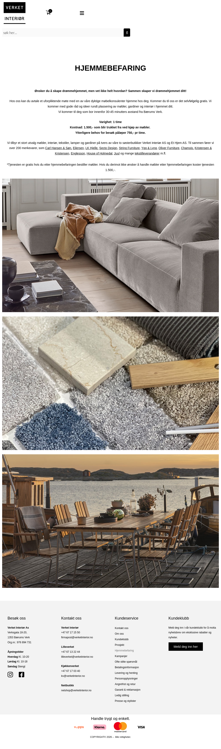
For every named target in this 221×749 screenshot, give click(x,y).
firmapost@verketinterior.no (77, 637)
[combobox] (62, 32)
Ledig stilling (122, 695)
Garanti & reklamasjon (127, 689)
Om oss (119, 633)
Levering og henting (126, 672)
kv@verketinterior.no (73, 675)
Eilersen (78, 148)
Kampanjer (121, 656)
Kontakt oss (121, 628)
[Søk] (126, 32)
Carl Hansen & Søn (58, 148)
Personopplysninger (126, 678)
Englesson (78, 153)
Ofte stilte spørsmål (126, 661)
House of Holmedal (99, 153)
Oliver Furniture (169, 148)
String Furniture (129, 148)
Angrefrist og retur (125, 684)
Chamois (187, 148)
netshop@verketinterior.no (76, 690)
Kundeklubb (121, 639)
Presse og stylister (125, 700)
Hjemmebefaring (124, 650)
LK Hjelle (91, 148)
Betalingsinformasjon (127, 667)
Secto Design (108, 148)
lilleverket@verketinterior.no (77, 656)
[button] (75, 13)
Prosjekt (119, 644)
